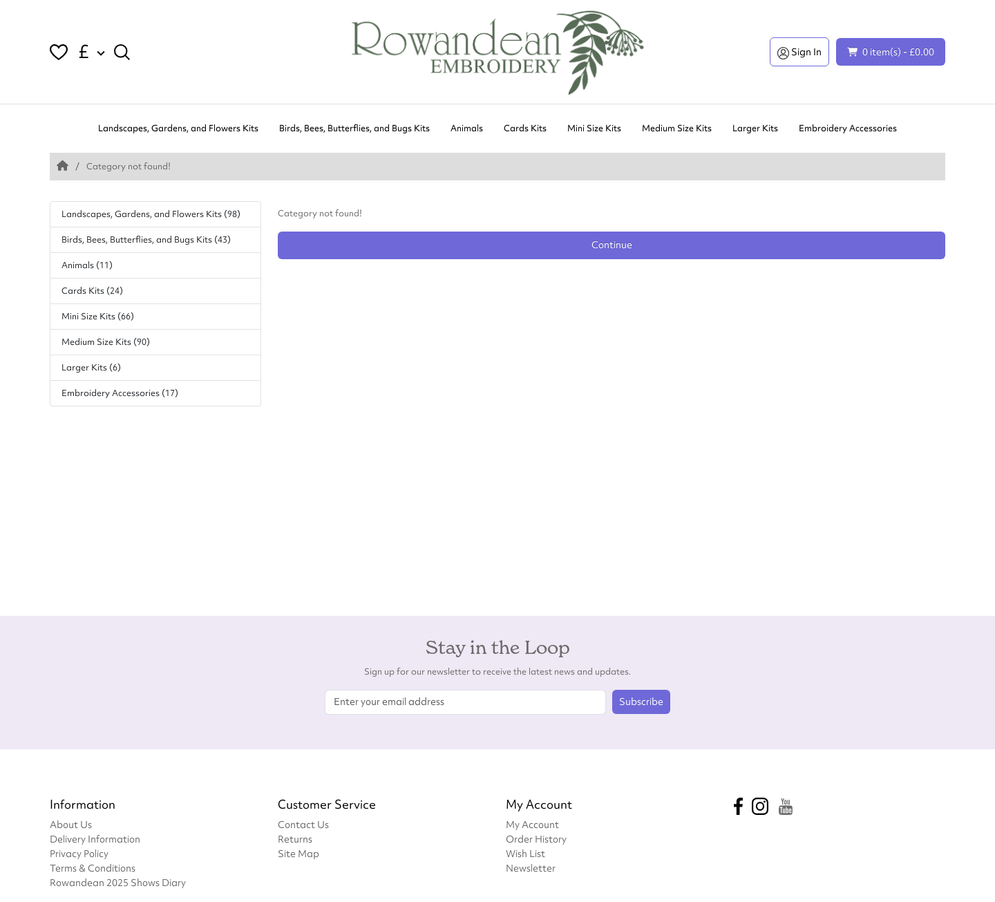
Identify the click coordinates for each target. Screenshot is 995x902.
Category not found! (128, 166)
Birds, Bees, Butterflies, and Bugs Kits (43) (146, 239)
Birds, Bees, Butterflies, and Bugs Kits (354, 128)
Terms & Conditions (92, 867)
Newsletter (531, 867)
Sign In (799, 52)
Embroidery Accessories (848, 128)
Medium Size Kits (677, 128)
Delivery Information (95, 838)
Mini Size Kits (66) (97, 316)
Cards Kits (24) (92, 291)
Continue (611, 244)
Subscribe (641, 701)
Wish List (525, 853)
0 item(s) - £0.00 (890, 51)
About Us (71, 824)
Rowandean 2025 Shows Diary (118, 882)
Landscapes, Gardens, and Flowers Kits (178, 128)
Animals (467, 128)
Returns (295, 838)
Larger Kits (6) (91, 367)
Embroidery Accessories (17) (119, 393)
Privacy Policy (79, 853)
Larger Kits (755, 128)
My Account (532, 824)
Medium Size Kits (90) (105, 342)
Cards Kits (525, 128)
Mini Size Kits (594, 128)
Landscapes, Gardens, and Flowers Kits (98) (150, 214)
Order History (536, 838)
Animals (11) (87, 265)
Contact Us (303, 824)
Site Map (298, 853)
